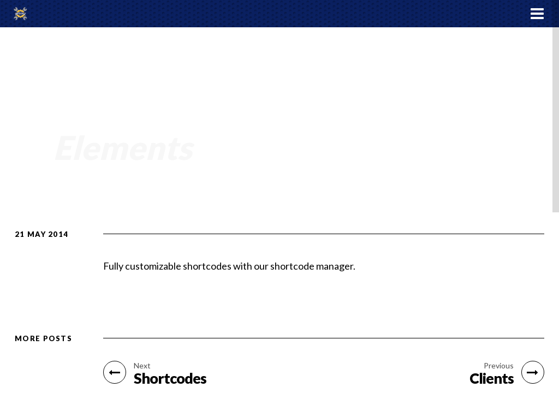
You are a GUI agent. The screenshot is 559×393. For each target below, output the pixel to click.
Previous (499, 366)
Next (142, 366)
